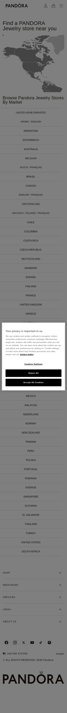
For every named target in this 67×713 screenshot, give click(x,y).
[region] (33, 356)
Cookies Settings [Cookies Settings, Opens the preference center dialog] (33, 364)
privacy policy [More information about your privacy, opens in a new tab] (27, 354)
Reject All (33, 373)
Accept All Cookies (33, 382)
